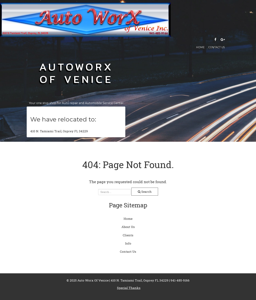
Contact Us (216, 47)
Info (128, 243)
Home (200, 47)
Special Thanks (128, 288)
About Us (128, 227)
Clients (128, 235)
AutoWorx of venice (76, 73)
